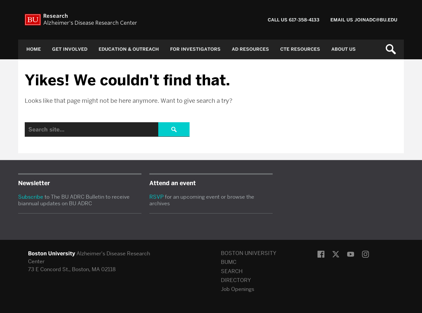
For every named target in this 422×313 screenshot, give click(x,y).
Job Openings (237, 289)
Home (33, 49)
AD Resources (250, 49)
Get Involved (69, 49)
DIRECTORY (236, 280)
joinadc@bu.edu (375, 20)
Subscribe (30, 196)
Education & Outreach (129, 49)
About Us (343, 49)
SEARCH (232, 271)
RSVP (156, 196)
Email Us (342, 20)
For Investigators (195, 49)
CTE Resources (300, 49)
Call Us (278, 20)
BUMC (228, 262)
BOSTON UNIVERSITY (248, 253)
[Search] (107, 129)
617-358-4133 (304, 20)
